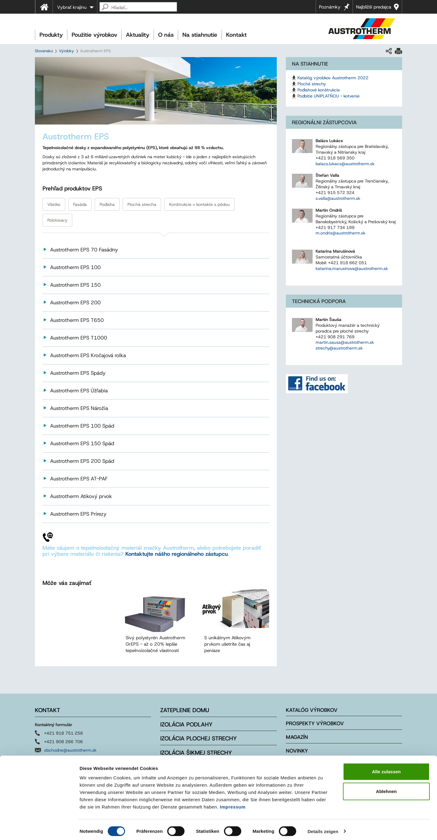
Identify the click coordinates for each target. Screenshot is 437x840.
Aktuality (137, 35)
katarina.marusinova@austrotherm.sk (352, 268)
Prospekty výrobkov (315, 723)
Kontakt (236, 35)
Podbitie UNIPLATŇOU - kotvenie (328, 96)
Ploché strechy (311, 84)
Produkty (51, 35)
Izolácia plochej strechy (198, 738)
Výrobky (66, 50)
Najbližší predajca (373, 7)
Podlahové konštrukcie (318, 90)
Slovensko (44, 50)
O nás (166, 35)
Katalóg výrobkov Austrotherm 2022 (332, 77)
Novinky (297, 750)
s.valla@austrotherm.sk (338, 198)
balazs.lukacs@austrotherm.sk (345, 163)
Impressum (233, 803)
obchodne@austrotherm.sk (70, 750)
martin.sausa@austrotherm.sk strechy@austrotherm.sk (345, 345)
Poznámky (329, 7)
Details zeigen (322, 828)
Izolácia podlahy (186, 724)
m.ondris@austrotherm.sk (340, 233)
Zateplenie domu (184, 710)
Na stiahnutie (199, 35)
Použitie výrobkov (94, 35)
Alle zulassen (386, 768)
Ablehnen (386, 788)
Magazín (297, 737)
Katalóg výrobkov (311, 710)
